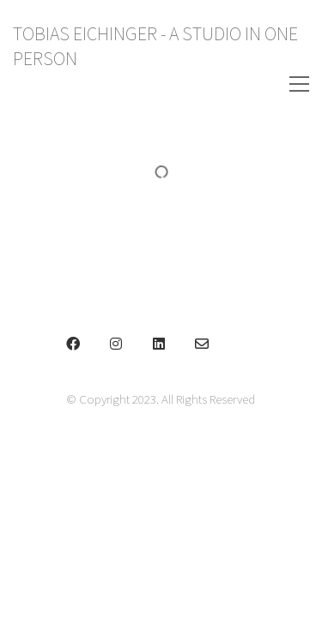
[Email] (202, 343)
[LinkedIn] (159, 343)
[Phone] (245, 343)
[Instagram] (116, 343)
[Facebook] (73, 343)
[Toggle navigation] (277, 84)
